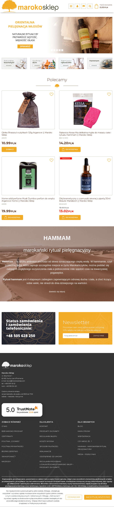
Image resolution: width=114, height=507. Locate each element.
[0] (52, 50)
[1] (54, 50)
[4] (62, 50)
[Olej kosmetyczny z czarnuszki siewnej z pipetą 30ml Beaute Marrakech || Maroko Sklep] (84, 199)
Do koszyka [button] (70, 149)
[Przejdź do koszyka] (106, 6)
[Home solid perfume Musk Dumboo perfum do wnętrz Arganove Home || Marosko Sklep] (28, 199)
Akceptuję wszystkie (98, 497)
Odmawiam (73, 497)
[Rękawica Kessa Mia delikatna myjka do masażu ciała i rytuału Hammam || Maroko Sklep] (85, 133)
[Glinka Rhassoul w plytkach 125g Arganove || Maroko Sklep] (27, 133)
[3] (60, 50)
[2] (57, 50)
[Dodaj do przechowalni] (51, 95)
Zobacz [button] (10, 149)
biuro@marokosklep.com (16, 381)
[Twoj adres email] (76, 335)
